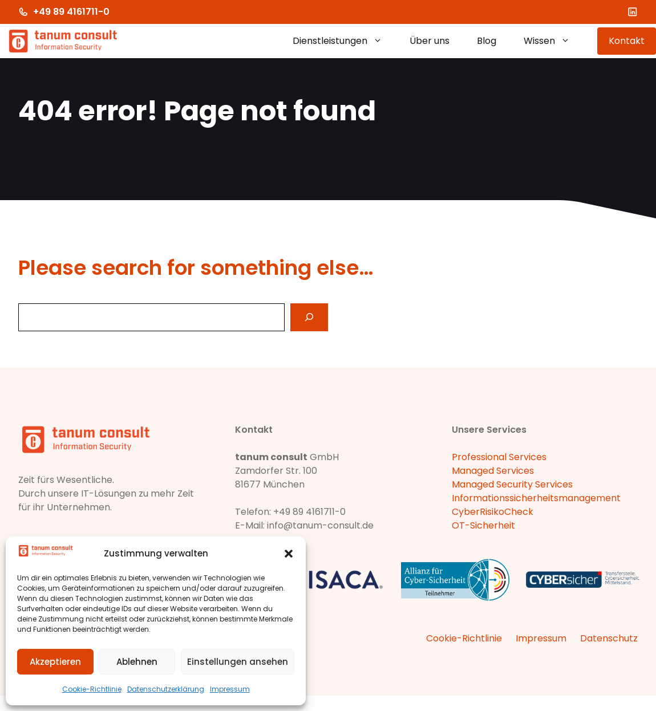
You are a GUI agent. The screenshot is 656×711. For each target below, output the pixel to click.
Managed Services (493, 470)
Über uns (430, 40)
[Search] (309, 317)
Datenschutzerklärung (165, 689)
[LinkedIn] (632, 12)
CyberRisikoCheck (492, 511)
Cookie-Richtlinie (92, 689)
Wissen (554, 41)
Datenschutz (609, 638)
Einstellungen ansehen (237, 662)
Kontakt (627, 40)
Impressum (230, 689)
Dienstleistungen (344, 41)
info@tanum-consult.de (320, 525)
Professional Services (499, 457)
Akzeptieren (55, 662)
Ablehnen (136, 662)
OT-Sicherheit (483, 525)
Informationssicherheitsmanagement (536, 498)
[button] (288, 553)
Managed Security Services (512, 484)
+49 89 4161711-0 (71, 11)
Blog (486, 40)
